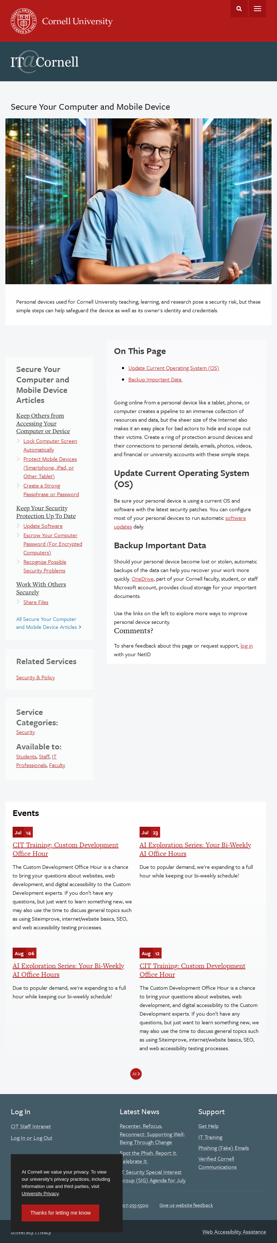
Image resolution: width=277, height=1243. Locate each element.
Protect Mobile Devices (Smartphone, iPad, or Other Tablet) (50, 467)
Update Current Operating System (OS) (173, 368)
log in (247, 645)
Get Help (208, 1126)
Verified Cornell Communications (217, 1162)
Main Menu (257, 8)
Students (26, 756)
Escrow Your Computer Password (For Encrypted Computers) (52, 543)
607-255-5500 (134, 1205)
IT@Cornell (44, 62)
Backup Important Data (155, 379)
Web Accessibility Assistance (234, 1231)
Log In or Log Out (31, 1138)
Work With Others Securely (41, 588)
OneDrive (143, 578)
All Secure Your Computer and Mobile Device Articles (46, 623)
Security (25, 732)
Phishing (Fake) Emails (223, 1148)
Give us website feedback (186, 1205)
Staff (44, 756)
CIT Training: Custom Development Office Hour (66, 849)
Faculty (57, 765)
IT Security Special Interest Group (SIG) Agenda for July (153, 1176)
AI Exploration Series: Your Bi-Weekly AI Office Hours (195, 849)
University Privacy (40, 1193)
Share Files (35, 602)
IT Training (210, 1137)
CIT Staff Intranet (31, 1126)
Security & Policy (35, 677)
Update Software (43, 526)
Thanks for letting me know (60, 1213)
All (134, 1074)
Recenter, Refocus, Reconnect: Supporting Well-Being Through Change (152, 1134)
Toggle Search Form (239, 8)
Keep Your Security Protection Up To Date (46, 512)
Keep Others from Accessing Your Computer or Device (43, 423)
